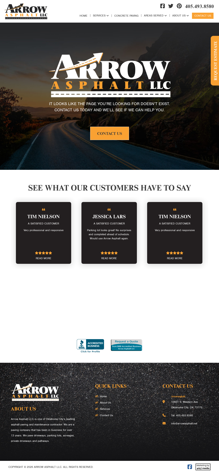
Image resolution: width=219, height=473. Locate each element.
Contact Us (202, 15)
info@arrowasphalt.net (184, 423)
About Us (179, 15)
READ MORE (43, 258)
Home (83, 15)
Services (99, 15)
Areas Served (154, 15)
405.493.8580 (199, 6)
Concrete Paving (126, 15)
